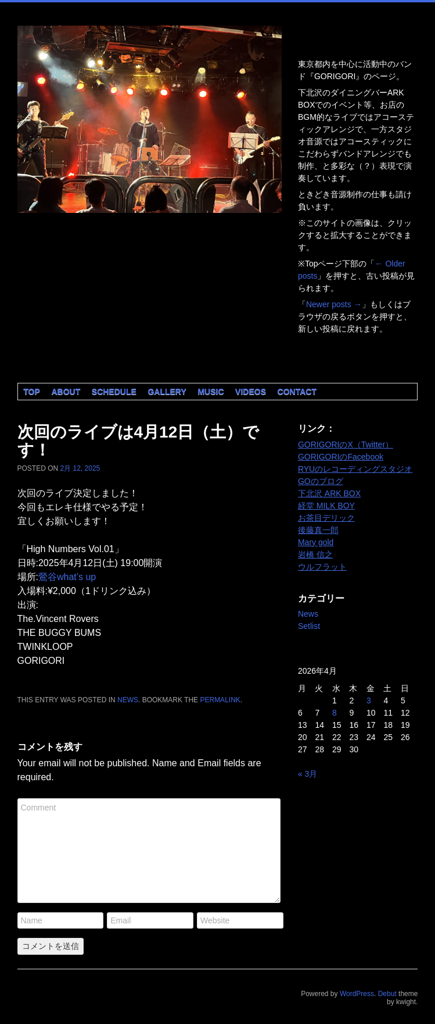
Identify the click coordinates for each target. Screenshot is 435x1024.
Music (210, 391)
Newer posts (334, 304)
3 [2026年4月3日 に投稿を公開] (368, 700)
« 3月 (307, 773)
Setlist (309, 626)
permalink (220, 700)
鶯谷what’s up (67, 577)
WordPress (357, 994)
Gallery (167, 391)
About (65, 391)
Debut (387, 994)
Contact (297, 391)
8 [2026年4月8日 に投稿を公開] (334, 712)
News (127, 700)
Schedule (114, 391)
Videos (250, 391)
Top (31, 391)
